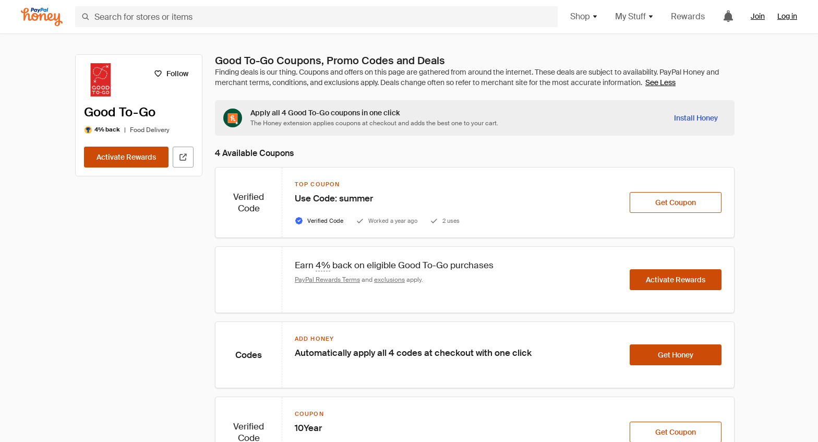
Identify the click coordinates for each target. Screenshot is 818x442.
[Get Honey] (675, 354)
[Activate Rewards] (126, 157)
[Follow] (171, 73)
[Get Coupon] (675, 202)
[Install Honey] (696, 118)
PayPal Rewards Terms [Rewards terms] (327, 280)
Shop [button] (584, 16)
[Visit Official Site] (183, 157)
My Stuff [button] (634, 16)
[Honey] (42, 17)
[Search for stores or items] (316, 16)
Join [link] (758, 16)
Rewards (688, 16)
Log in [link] (787, 16)
